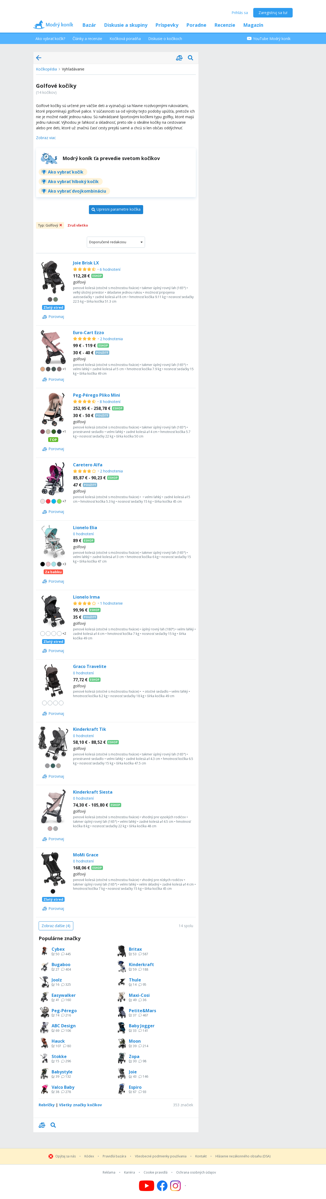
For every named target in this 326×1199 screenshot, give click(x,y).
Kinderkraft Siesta (92, 792)
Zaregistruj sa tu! (273, 12)
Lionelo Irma (86, 597)
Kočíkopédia (46, 69)
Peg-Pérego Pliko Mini (96, 395)
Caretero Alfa (87, 465)
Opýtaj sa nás (65, 1156)
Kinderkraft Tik (89, 729)
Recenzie (224, 25)
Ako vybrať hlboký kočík (73, 181)
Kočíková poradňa (125, 38)
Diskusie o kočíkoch (165, 38)
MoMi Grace (85, 855)
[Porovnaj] (53, 316)
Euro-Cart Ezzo (88, 332)
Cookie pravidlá (155, 1172)
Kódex (89, 1156)
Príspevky (166, 25)
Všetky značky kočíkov (80, 1104)
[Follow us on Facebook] (162, 1185)
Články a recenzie (87, 38)
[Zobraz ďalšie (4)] (56, 925)
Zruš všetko (77, 225)
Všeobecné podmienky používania (161, 1156)
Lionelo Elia (85, 527)
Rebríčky (47, 1104)
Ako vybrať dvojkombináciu (77, 191)
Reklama (109, 1172)
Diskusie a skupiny (125, 25)
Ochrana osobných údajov (196, 1172)
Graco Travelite (89, 666)
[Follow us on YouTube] (146, 1185)
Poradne (196, 25)
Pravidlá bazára (114, 1156)
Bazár (89, 25)
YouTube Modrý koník (269, 38)
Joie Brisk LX (86, 263)
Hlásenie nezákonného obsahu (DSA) (242, 1156)
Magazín (253, 25)
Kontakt (201, 1156)
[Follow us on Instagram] (178, 1185)
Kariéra (129, 1172)
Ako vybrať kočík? (50, 38)
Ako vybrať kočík (65, 172)
